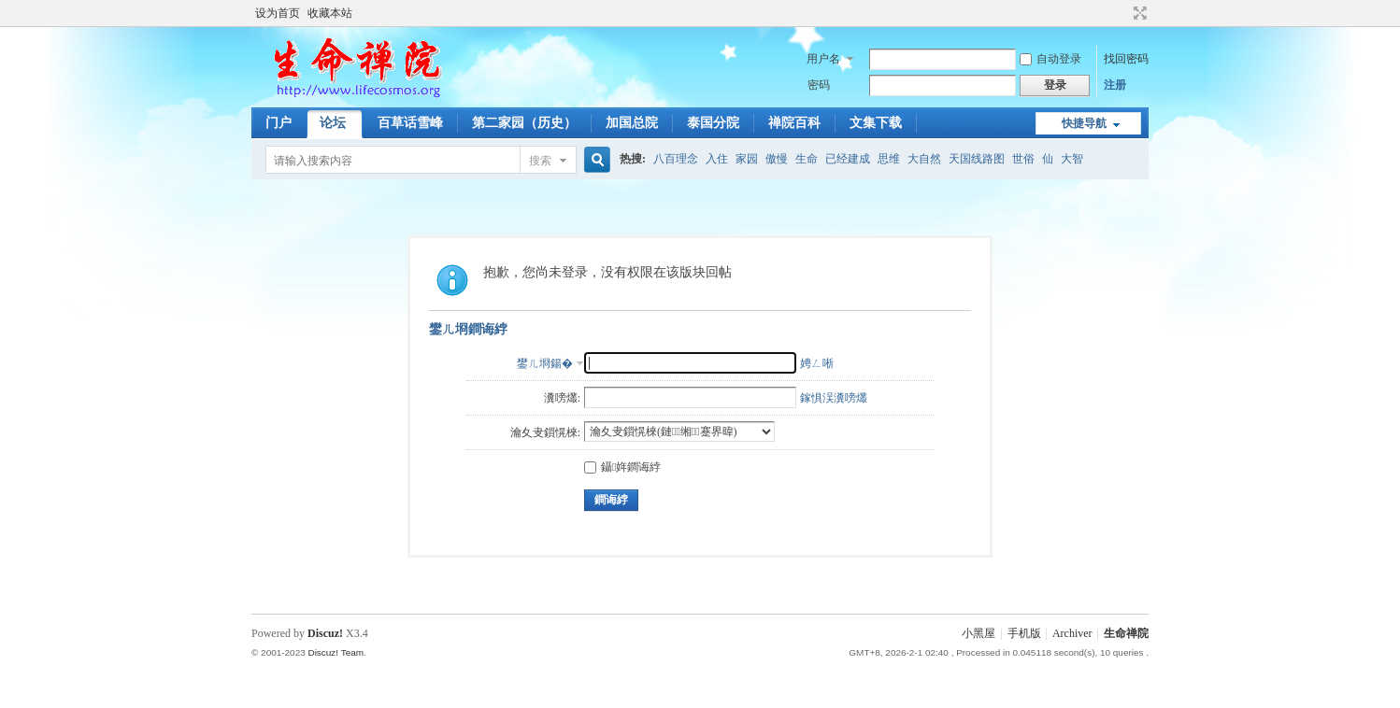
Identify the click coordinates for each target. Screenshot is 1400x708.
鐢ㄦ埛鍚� (545, 363)
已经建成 (847, 158)
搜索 (540, 160)
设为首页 (277, 13)
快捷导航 (1084, 123)
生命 (806, 158)
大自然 (924, 158)
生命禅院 (1126, 633)
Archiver (1072, 633)
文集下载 (876, 123)
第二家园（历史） (524, 123)
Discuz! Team (335, 652)
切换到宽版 (1138, 13)
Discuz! (325, 633)
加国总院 (632, 123)
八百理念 (675, 158)
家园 (747, 158)
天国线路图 (977, 158)
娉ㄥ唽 (817, 363)
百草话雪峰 (410, 123)
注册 (1115, 85)
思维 (889, 158)
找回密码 (1126, 58)
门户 (278, 123)
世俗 (1023, 158)
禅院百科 (794, 123)
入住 (717, 158)
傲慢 (776, 158)
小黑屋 (978, 633)
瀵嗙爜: (562, 397)
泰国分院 (713, 123)
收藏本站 (329, 13)
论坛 (333, 123)
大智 (1072, 158)
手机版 (1024, 633)
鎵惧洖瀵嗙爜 (833, 397)
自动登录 (1050, 58)
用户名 (823, 58)
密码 (818, 85)
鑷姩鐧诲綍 (622, 467)
